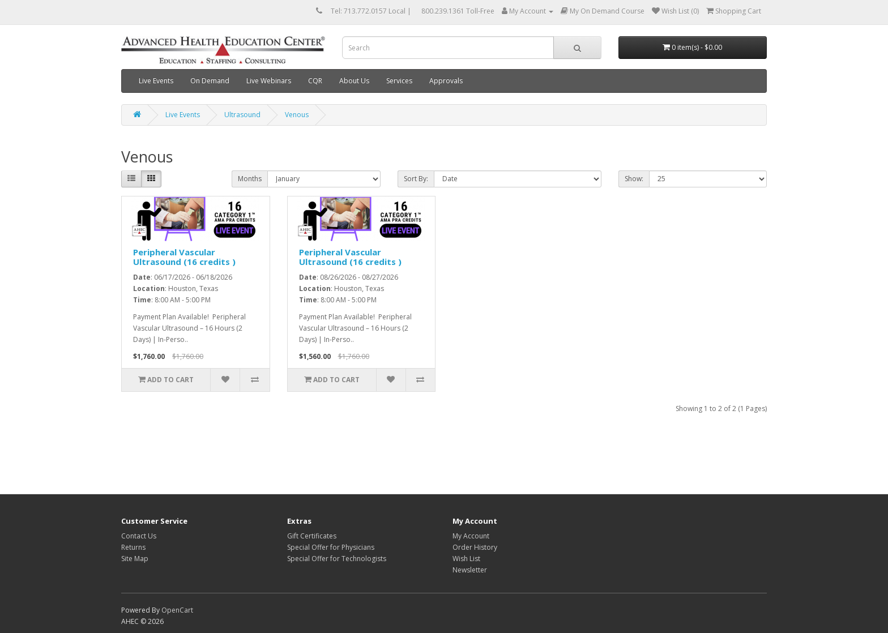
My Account (470, 536)
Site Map (134, 558)
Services (399, 80)
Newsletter (469, 570)
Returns (133, 547)
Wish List (466, 558)
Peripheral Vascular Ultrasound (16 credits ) (184, 256)
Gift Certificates (311, 536)
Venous (297, 114)
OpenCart (177, 610)
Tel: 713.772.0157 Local (368, 11)
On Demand (209, 80)
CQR (315, 80)
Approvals (446, 80)
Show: (634, 178)
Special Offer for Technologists (336, 558)
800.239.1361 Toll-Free (457, 11)
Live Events (156, 80)
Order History (474, 547)
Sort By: (416, 178)
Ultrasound (242, 114)
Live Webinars (268, 80)
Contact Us (138, 536)
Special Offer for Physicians (330, 547)
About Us (354, 80)
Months (250, 178)
